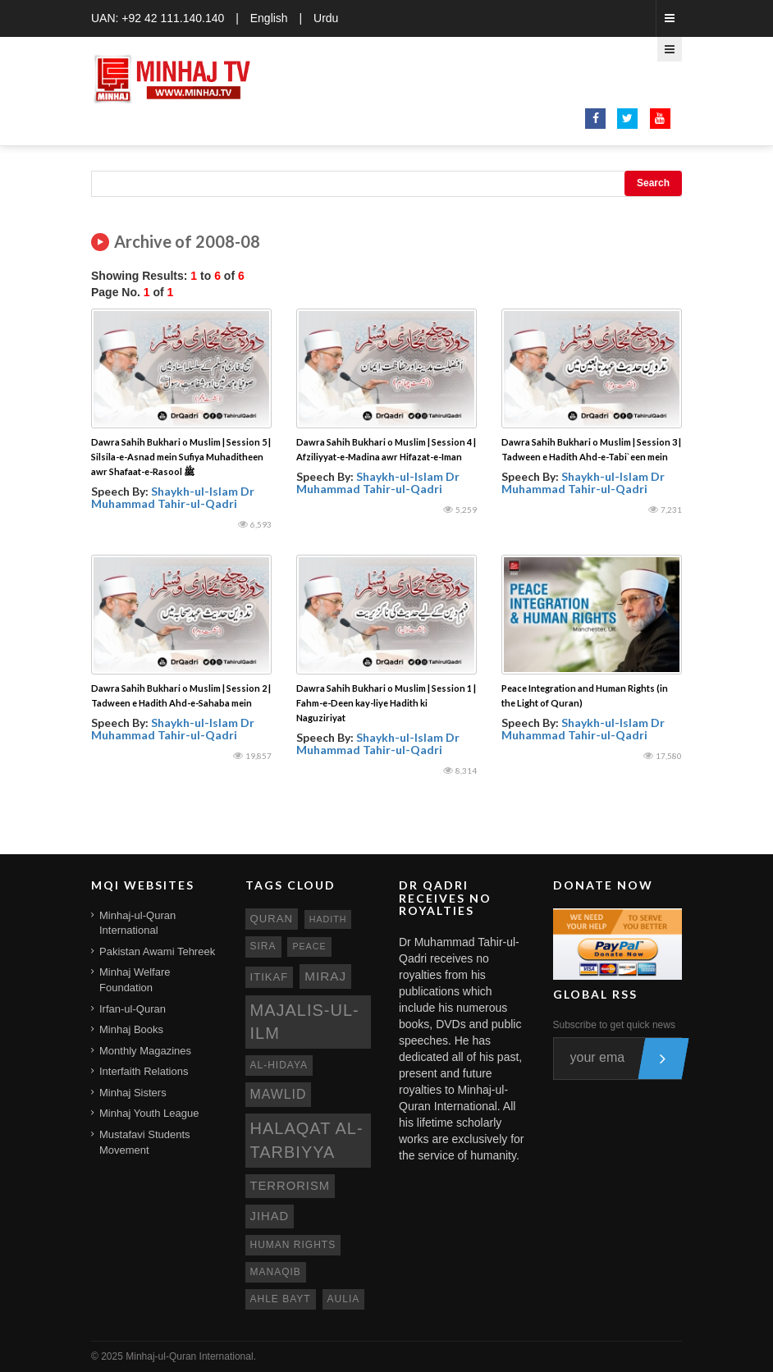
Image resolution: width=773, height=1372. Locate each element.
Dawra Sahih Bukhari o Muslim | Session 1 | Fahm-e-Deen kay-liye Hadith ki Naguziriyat (386, 703)
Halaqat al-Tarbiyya (307, 1140)
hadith (328, 919)
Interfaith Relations (143, 1071)
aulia (343, 1299)
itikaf (269, 977)
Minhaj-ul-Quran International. (191, 1356)
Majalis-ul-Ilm (304, 1022)
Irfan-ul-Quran (132, 1009)
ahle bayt (280, 1299)
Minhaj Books (131, 1029)
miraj (325, 976)
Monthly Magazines (145, 1051)
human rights (293, 1245)
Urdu (325, 18)
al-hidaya (279, 1065)
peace (309, 946)
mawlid (278, 1094)
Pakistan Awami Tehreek (157, 951)
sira (263, 946)
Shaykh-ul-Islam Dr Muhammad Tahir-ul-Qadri (172, 497)
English (269, 18)
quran (271, 918)
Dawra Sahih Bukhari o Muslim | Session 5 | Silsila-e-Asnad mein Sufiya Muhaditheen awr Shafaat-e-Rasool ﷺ (181, 457)
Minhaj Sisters (133, 1092)
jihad (270, 1216)
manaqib (275, 1272)
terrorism (290, 1185)
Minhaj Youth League (149, 1113)
